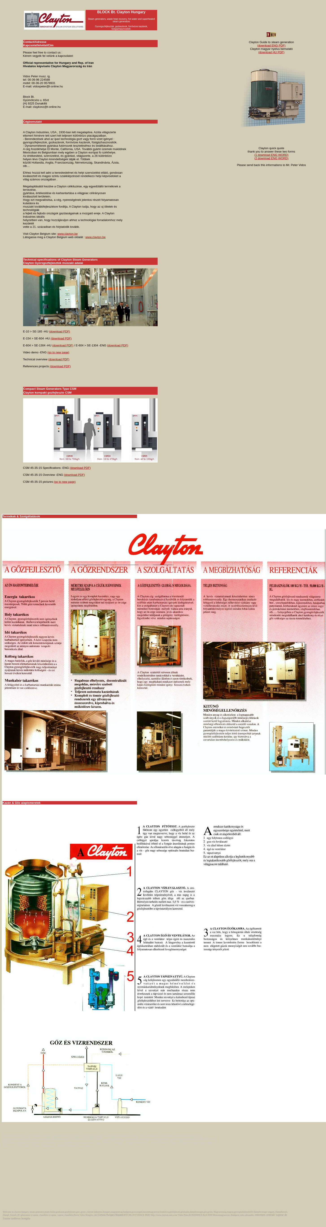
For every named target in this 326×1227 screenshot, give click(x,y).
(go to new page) (58, 352)
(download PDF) (59, 331)
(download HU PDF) (271, 52)
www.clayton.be (67, 233)
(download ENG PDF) (271, 45)
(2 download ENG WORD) (271, 158)
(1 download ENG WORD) (271, 155)
